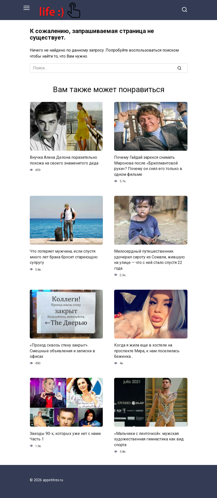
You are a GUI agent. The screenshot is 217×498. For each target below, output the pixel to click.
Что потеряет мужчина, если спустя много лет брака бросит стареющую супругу (64, 257)
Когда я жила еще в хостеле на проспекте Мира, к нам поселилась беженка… (146, 351)
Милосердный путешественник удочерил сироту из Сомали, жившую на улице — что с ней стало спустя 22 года (149, 259)
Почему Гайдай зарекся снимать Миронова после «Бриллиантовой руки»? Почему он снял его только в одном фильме (148, 166)
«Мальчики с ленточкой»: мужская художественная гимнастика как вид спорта (149, 439)
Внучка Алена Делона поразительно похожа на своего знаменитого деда (64, 160)
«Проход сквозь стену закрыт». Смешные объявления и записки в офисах (62, 351)
